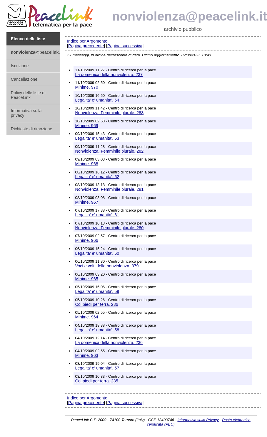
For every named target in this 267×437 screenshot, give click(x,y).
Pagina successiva (124, 45)
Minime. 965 (86, 278)
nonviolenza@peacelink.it (189, 16)
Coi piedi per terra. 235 (96, 381)
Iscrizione (20, 65)
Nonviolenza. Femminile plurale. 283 (109, 112)
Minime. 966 (86, 240)
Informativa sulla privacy (26, 113)
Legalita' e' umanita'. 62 (97, 176)
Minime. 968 (86, 163)
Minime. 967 (86, 202)
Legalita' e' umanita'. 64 (97, 100)
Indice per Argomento (87, 41)
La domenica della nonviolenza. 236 (109, 342)
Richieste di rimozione (31, 128)
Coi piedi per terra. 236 (96, 304)
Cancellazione (24, 79)
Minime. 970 (86, 87)
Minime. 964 (86, 317)
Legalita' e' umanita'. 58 (97, 330)
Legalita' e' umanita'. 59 (97, 291)
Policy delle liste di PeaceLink (28, 95)
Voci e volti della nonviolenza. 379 (106, 266)
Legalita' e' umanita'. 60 (97, 253)
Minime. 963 (86, 355)
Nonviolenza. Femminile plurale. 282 (109, 151)
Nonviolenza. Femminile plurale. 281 (109, 189)
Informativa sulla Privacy (197, 420)
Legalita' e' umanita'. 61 (97, 214)
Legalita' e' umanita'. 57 (97, 368)
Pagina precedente (86, 45)
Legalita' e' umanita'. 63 (97, 138)
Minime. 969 (86, 125)
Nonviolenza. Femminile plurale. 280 (109, 227)
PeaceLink (50, 14)
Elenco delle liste (28, 38)
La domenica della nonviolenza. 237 (109, 74)
